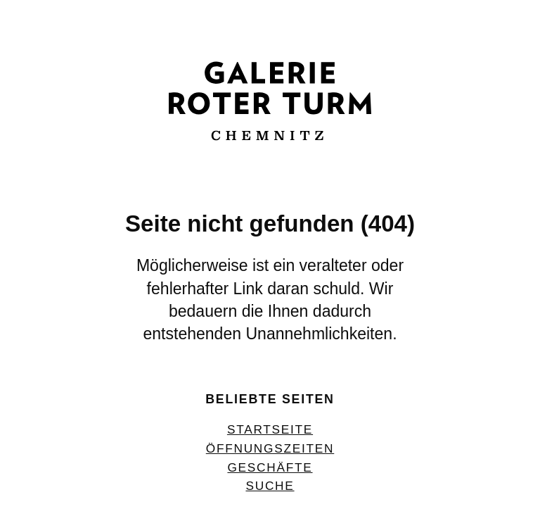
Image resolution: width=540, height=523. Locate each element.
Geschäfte (269, 467)
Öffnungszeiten (270, 448)
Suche (269, 486)
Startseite (270, 429)
